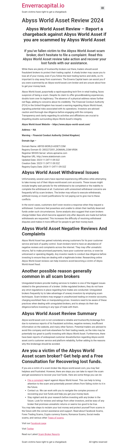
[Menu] (102, 8)
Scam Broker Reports (49, 434)
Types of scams (56, 417)
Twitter (30, 428)
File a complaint (36, 380)
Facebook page (38, 423)
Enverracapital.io (43, 5)
